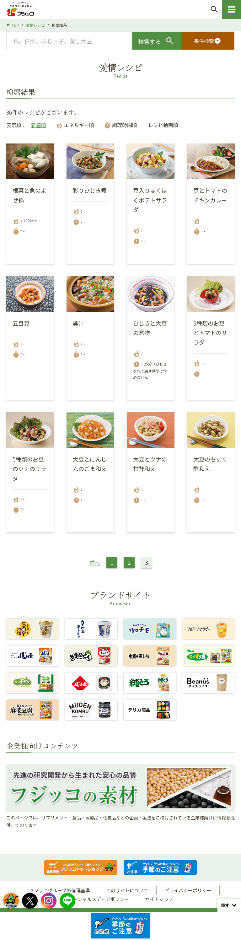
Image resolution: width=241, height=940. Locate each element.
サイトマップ (159, 899)
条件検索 (207, 41)
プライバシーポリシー (188, 890)
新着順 (38, 125)
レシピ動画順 (162, 125)
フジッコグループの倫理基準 (59, 890)
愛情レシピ (35, 25)
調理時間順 (120, 125)
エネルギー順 (75, 125)
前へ (94, 562)
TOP (15, 25)
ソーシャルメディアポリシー (98, 899)
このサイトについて (127, 890)
